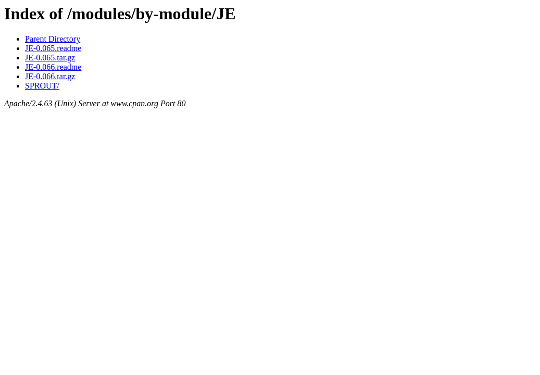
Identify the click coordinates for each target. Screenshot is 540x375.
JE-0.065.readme (53, 48)
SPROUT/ (42, 85)
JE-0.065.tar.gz (50, 57)
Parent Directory (52, 38)
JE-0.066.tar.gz (50, 76)
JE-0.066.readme (53, 67)
